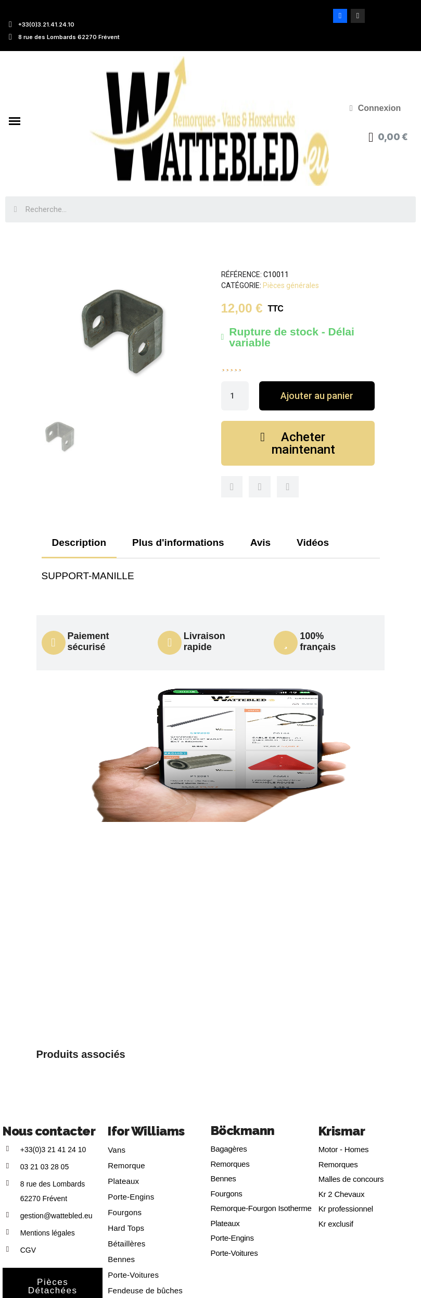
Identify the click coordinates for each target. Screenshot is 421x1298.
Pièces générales (291, 285)
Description (79, 542)
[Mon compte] (375, 108)
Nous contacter (49, 1131)
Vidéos (313, 542)
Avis (260, 542)
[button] (316, 395)
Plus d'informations (178, 542)
